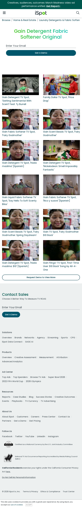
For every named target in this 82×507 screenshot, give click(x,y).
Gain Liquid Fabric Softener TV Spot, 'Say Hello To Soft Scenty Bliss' (19, 201)
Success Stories (44, 396)
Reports (6, 396)
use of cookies (17, 505)
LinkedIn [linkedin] (41, 436)
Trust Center (69, 491)
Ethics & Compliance (50, 491)
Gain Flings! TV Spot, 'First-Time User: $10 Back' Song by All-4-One (61, 266)
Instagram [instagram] (53, 436)
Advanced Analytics (12, 361)
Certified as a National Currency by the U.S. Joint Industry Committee (44, 444)
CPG (73, 337)
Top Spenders (20, 377)
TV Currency (31, 401)
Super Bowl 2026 (56, 377)
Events (5, 401)
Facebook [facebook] (7, 436)
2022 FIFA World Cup (12, 381)
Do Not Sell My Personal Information (19, 477)
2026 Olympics (33, 381)
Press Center (48, 416)
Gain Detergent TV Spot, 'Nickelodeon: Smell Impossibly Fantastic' (60, 166)
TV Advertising (48, 401)
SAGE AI (29, 341)
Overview (7, 337)
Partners (6, 420)
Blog (31, 396)
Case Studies (19, 396)
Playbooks (17, 401)
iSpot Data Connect (12, 341)
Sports (64, 337)
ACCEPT (29, 505)
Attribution (62, 357)
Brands (18, 337)
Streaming (53, 337)
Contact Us (64, 416)
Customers (22, 416)
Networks (29, 337)
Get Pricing (34, 420)
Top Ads (6, 377)
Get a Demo (20, 420)
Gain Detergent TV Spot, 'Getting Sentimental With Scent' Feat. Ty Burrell (16, 101)
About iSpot (8, 416)
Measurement (46, 357)
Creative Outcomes (65, 396)
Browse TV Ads (37, 377)
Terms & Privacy (30, 491)
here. (8, 471)
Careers (35, 416)
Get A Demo (41, 52)
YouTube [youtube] (29, 436)
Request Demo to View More (41, 277)
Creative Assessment (25, 357)
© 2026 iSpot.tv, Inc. (11, 491)
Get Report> (53, 6)
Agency (41, 337)
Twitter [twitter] (19, 436)
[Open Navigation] (4, 12)
